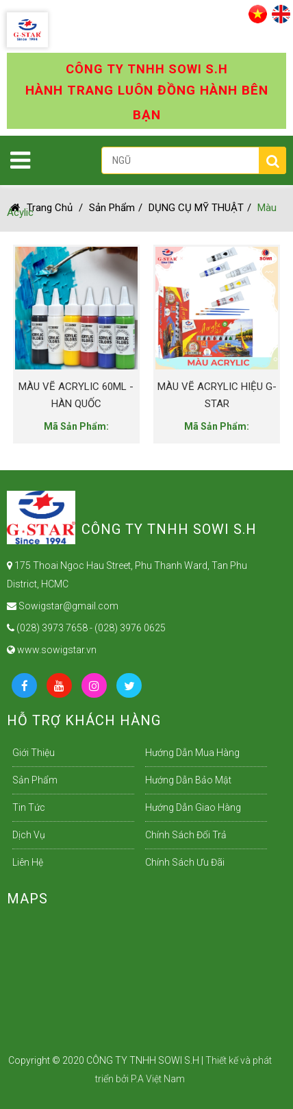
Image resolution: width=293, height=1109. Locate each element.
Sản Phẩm (112, 208)
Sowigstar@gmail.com (62, 605)
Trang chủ (41, 208)
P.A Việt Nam (158, 1078)
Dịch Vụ (28, 834)
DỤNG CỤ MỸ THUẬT (196, 208)
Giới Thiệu (33, 752)
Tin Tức (28, 807)
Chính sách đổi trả (186, 834)
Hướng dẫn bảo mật (188, 780)
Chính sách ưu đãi (185, 862)
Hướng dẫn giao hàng (193, 807)
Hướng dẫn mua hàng (192, 752)
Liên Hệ (27, 862)
